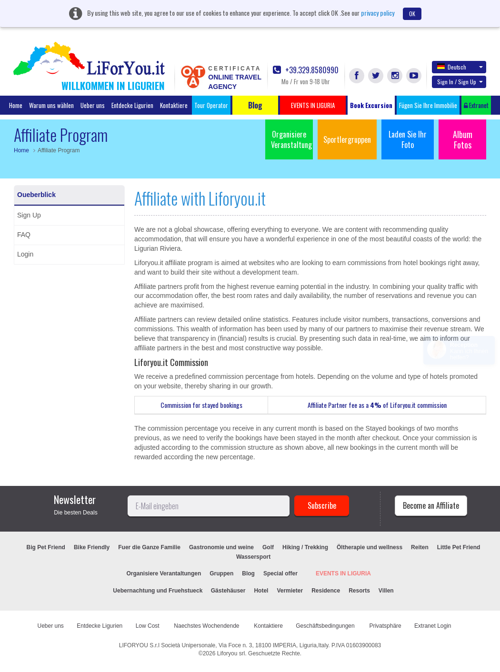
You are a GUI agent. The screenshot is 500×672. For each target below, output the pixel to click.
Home (15, 105)
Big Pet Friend (46, 547)
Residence (325, 590)
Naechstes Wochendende (207, 626)
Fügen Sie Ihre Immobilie (428, 105)
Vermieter (290, 590)
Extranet (476, 105)
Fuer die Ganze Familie (149, 547)
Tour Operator (211, 105)
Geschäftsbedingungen (326, 626)
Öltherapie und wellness (369, 547)
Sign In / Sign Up (460, 82)
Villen (386, 590)
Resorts (359, 590)
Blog (248, 573)
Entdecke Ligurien (132, 105)
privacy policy (377, 13)
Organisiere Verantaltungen (164, 573)
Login (25, 254)
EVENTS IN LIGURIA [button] (312, 105)
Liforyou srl (231, 653)
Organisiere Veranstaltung (291, 139)
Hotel (261, 590)
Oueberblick (36, 194)
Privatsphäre (385, 626)
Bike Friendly (92, 547)
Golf (268, 547)
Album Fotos (462, 139)
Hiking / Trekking (305, 547)
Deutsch (460, 66)
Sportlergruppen (347, 139)
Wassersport (253, 556)
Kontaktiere (174, 105)
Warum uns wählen (51, 105)
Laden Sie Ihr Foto (408, 139)
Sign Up (29, 215)
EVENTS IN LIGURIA (343, 573)
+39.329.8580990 (306, 70)
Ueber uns (92, 105)
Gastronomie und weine (221, 547)
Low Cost (148, 626)
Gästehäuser (228, 590)
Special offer (280, 573)
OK (412, 14)
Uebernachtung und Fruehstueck (158, 590)
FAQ (23, 234)
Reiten (420, 547)
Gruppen (221, 573)
